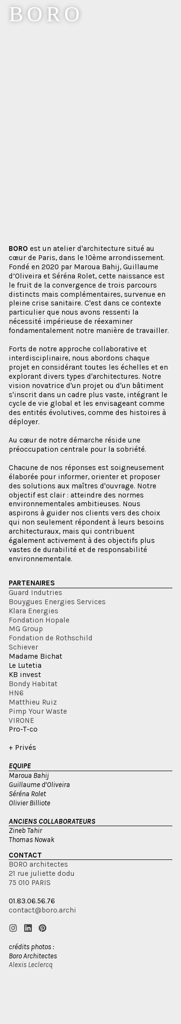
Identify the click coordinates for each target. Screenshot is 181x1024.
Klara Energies (33, 611)
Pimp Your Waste (38, 711)
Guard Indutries (35, 592)
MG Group (26, 628)
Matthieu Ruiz (33, 702)
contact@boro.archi (42, 910)
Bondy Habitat (33, 683)
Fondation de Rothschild (51, 638)
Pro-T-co (23, 729)
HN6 (16, 693)
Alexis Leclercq (31, 964)
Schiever (23, 647)
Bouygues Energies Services (57, 601)
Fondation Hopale (39, 620)
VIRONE (21, 720)
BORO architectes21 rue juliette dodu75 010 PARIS (42, 873)
